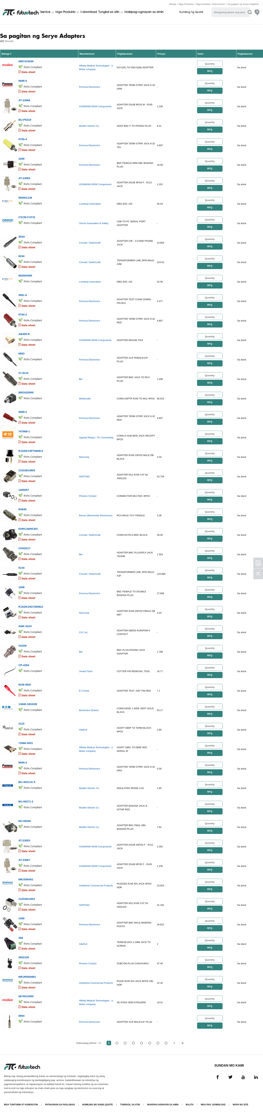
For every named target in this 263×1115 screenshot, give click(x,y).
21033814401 (26, 898)
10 (166, 1043)
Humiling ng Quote (191, 12)
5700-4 (22, 139)
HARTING (84, 476)
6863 (21, 353)
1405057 (23, 489)
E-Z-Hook (84, 690)
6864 (21, 1015)
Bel (81, 379)
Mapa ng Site (240, 1104)
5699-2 (22, 411)
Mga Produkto (186, 4)
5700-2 (22, 314)
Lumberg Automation (90, 203)
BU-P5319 (24, 119)
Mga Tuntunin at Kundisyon (21, 1104)
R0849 (22, 509)
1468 (21, 587)
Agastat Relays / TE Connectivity (96, 437)
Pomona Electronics (89, 87)
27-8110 (23, 372)
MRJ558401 (25, 879)
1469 (21, 918)
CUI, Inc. (83, 632)
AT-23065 (24, 178)
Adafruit (83, 729)
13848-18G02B (27, 704)
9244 (21, 256)
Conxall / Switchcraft (90, 242)
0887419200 (26, 61)
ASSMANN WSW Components (95, 106)
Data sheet (28, 72)
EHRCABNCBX (28, 528)
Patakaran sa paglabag (60, 1104)
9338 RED (24, 684)
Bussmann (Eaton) (89, 710)
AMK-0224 (25, 626)
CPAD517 (24, 548)
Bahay (172, 4)
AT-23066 (24, 100)
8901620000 (26, 392)
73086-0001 (25, 743)
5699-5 (22, 80)
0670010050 (26, 996)
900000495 (25, 275)
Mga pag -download (213, 1104)
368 (20, 937)
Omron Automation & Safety (93, 223)
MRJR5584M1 (27, 976)
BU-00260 (24, 820)
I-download (89, 12)
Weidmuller (85, 398)
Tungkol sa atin (108, 12)
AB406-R (24, 334)
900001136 (25, 197)
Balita (190, 1104)
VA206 (22, 645)
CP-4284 (23, 665)
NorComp (84, 457)
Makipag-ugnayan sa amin (144, 12)
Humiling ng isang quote (97, 1104)
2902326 (23, 957)
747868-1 (24, 431)
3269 (21, 158)
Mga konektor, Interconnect (210, 4)
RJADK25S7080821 (30, 606)
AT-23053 (24, 840)
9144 (21, 567)
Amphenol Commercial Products (96, 885)
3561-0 (22, 295)
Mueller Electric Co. (89, 126)
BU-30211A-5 (26, 782)
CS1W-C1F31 (26, 217)
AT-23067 (24, 859)
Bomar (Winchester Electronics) (95, 515)
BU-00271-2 (25, 801)
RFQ (209, 71)
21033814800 (26, 470)
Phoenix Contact (87, 496)
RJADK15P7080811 (30, 450)
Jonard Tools (85, 671)
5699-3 (22, 762)
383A (21, 236)
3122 (21, 723)
